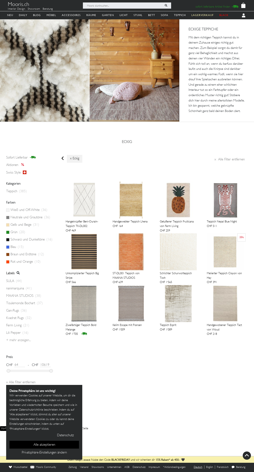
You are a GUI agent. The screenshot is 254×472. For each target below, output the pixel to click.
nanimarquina (19, 288)
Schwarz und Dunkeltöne (31, 239)
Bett (151, 15)
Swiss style (16, 172)
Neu (10, 15)
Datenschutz (139, 467)
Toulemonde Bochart (24, 303)
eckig (127, 142)
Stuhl (138, 15)
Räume (91, 15)
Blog (37, 15)
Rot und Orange (25, 262)
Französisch (223, 467)
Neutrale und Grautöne (30, 217)
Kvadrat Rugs (19, 318)
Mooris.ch (18, 5)
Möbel (51, 15)
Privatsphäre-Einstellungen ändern (44, 452)
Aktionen (16, 165)
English (209, 467)
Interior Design (16, 9)
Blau (17, 247)
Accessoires (71, 15)
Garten (108, 15)
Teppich (180, 15)
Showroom (34, 9)
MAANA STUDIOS (23, 296)
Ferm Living (17, 325)
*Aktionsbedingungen (174, 467)
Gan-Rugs (16, 310)
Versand (84, 467)
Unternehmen (114, 467)
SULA (14, 281)
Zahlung (73, 467)
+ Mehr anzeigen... (18, 340)
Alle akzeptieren (44, 445)
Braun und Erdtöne (27, 254)
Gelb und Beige (24, 225)
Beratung (48, 9)
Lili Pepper (17, 333)
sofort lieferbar (21, 157)
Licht (124, 15)
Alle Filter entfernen (229, 159)
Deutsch (198, 467)
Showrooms (98, 467)
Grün (17, 232)
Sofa (164, 15)
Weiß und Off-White (28, 210)
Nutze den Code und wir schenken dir (111, 460)
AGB (126, 467)
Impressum (154, 467)
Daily (23, 15)
